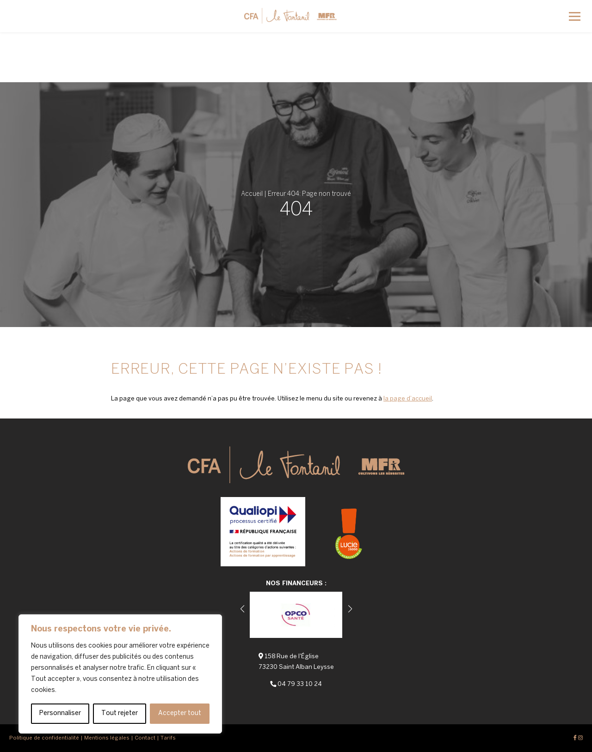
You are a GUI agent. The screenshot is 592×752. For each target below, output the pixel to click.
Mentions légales (107, 737)
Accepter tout (179, 713)
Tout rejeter (119, 713)
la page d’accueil (407, 399)
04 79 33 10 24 (300, 684)
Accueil (252, 194)
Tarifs (168, 737)
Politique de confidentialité (44, 737)
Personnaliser (60, 713)
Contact (145, 737)
